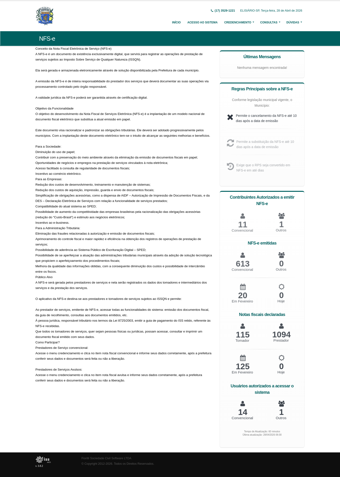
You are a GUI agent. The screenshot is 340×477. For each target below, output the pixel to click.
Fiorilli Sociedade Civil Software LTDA (106, 458)
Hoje (281, 304)
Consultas (268, 22)
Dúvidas (292, 22)
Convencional (242, 273)
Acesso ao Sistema (202, 22)
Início (176, 22)
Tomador (242, 343)
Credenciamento (237, 22)
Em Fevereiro (242, 304)
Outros (281, 233)
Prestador (281, 343)
